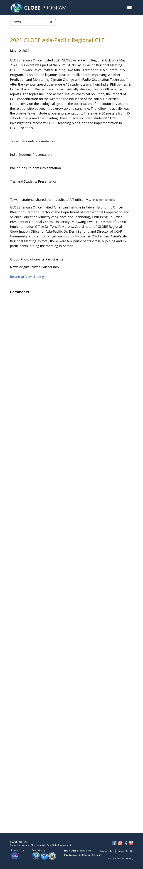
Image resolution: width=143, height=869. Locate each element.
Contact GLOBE (125, 851)
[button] (129, 7)
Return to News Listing (27, 810)
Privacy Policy (107, 851)
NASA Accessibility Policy (120, 858)
